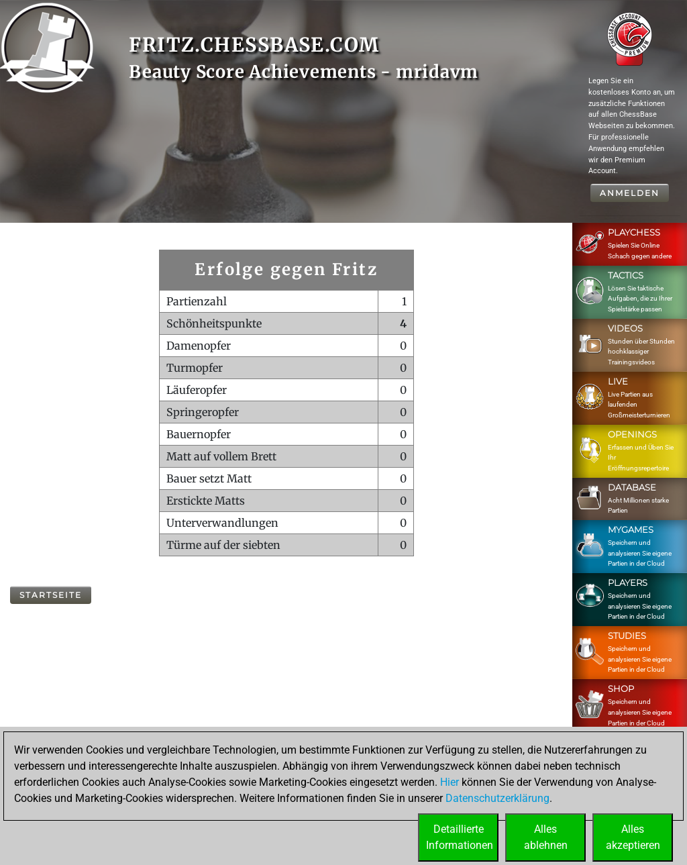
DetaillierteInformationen (459, 837)
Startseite (50, 595)
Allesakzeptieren (633, 837)
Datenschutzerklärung (497, 798)
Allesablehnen (546, 837)
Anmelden (629, 193)
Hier (449, 782)
